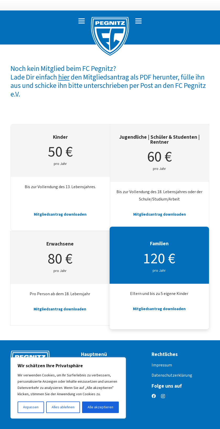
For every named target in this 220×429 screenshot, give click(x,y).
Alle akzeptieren (100, 407)
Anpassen (31, 407)
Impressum (162, 365)
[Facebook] (154, 396)
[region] (68, 388)
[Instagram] (163, 396)
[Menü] (81, 20)
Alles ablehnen (63, 407)
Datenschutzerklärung (172, 375)
